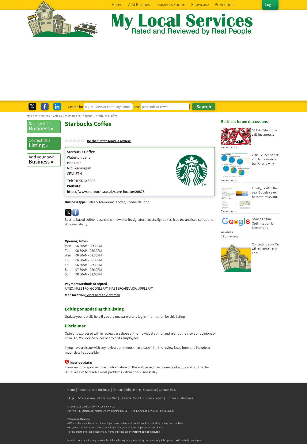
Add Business (101, 390)
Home (71, 390)
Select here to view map (102, 295)
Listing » (44, 142)
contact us (178, 367)
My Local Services (105, 406)
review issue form (176, 347)
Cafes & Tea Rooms (100, 202)
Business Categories (179, 398)
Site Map (112, 398)
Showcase (150, 390)
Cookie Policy (94, 398)
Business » (44, 126)
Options (118, 390)
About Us (84, 390)
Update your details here (83, 316)
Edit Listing (133, 390)
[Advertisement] (153, 68)
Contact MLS (167, 390)
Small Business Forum (148, 398)
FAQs (70, 398)
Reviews (125, 398)
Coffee (120, 202)
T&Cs (79, 398)
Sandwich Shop (138, 202)
